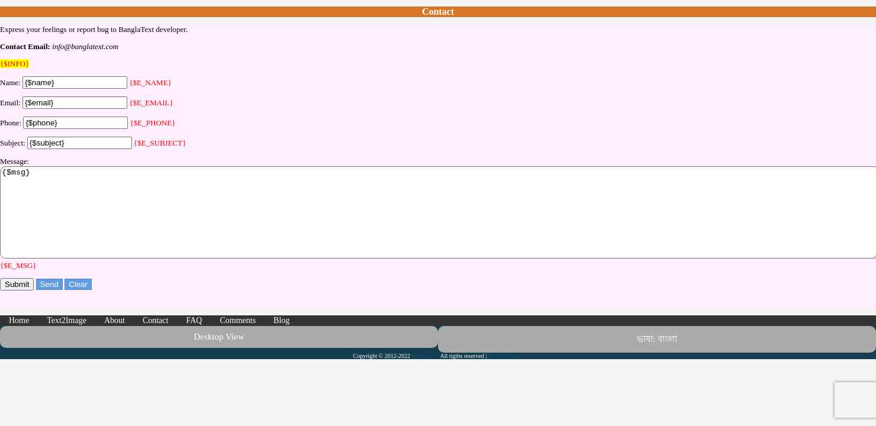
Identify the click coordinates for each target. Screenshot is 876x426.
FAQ (194, 338)
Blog (281, 338)
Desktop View (219, 354)
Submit (17, 302)
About (114, 338)
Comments (238, 338)
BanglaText (425, 373)
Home (19, 338)
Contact (156, 338)
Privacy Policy (505, 373)
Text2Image (66, 338)
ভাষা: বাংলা (657, 357)
